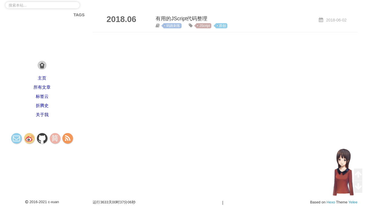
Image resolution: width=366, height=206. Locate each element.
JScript (204, 26)
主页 (42, 78)
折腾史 (42, 105)
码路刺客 (173, 26)
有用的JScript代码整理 (181, 18)
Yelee (352, 202)
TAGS (79, 15)
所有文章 (42, 87)
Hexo (331, 202)
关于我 (42, 114)
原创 (222, 26)
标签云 (42, 96)
